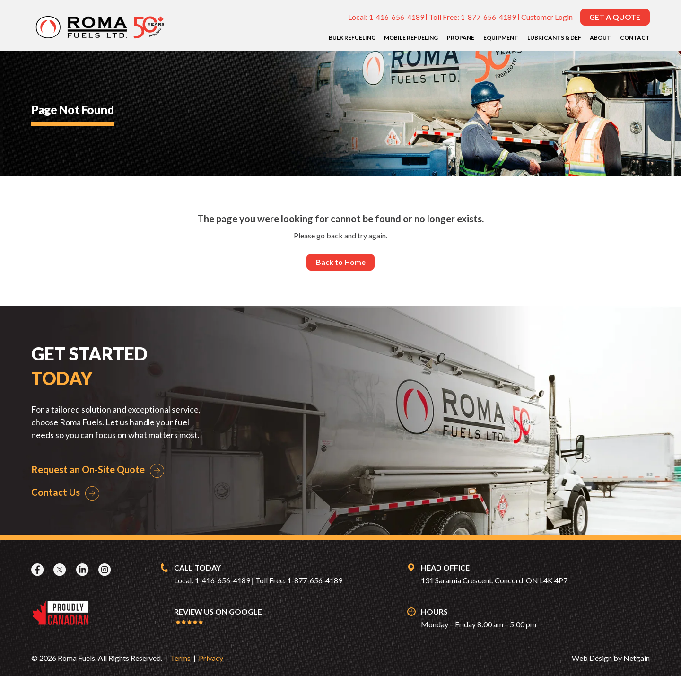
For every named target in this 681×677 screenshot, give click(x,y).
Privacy (211, 658)
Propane (460, 37)
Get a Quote (614, 16)
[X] (60, 570)
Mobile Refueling (411, 37)
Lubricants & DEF (554, 37)
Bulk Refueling (352, 37)
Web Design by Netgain (611, 658)
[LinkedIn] (83, 570)
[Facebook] (38, 570)
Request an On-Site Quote (88, 469)
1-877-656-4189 (488, 16)
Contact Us (55, 493)
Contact (635, 37)
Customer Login (547, 16)
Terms (180, 658)
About (600, 37)
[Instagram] (105, 570)
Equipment (500, 37)
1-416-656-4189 (396, 16)
